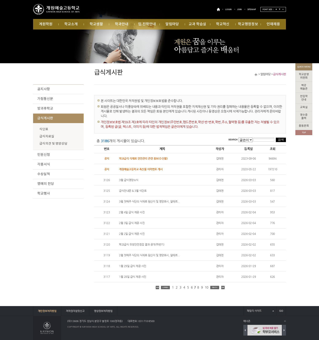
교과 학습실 (197, 24)
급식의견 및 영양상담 (53, 143)
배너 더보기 (285, 321)
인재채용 (273, 24)
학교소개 (71, 24)
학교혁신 (222, 24)
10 (206, 287)
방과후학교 (45, 108)
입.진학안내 (147, 24)
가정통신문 (45, 99)
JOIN (239, 9)
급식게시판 (279, 74)
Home (256, 74)
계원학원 (45, 24)
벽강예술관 (304, 87)
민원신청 (43, 155)
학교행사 (43, 193)
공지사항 (43, 89)
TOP (304, 132)
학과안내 (121, 24)
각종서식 (43, 164)
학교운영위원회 (304, 76)
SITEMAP (251, 9)
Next (284, 330)
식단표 (43, 129)
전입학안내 (304, 98)
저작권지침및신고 (75, 310)
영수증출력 (304, 116)
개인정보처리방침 (47, 310)
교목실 (304, 107)
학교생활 (96, 24)
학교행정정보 (248, 24)
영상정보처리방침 (103, 310)
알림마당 (172, 24)
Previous (245, 330)
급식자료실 (46, 136)
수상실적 (43, 174)
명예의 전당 (45, 184)
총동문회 (304, 126)
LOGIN (228, 9)
